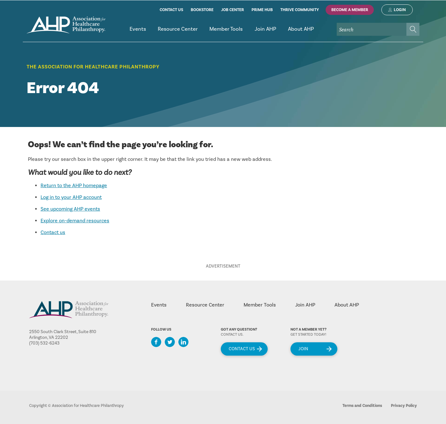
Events (159, 305)
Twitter (170, 342)
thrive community (299, 9)
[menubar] (271, 32)
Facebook (156, 342)
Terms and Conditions (362, 405)
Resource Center (205, 305)
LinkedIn (183, 342)
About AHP (346, 305)
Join (303, 349)
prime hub (262, 9)
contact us (171, 9)
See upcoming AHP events (70, 209)
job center (232, 9)
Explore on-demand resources (75, 221)
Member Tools (260, 305)
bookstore (202, 9)
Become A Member (349, 9)
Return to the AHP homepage (74, 185)
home (66, 25)
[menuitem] (138, 32)
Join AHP (305, 305)
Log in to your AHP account (71, 197)
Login (400, 9)
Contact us (53, 232)
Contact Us (242, 349)
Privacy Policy (404, 405)
